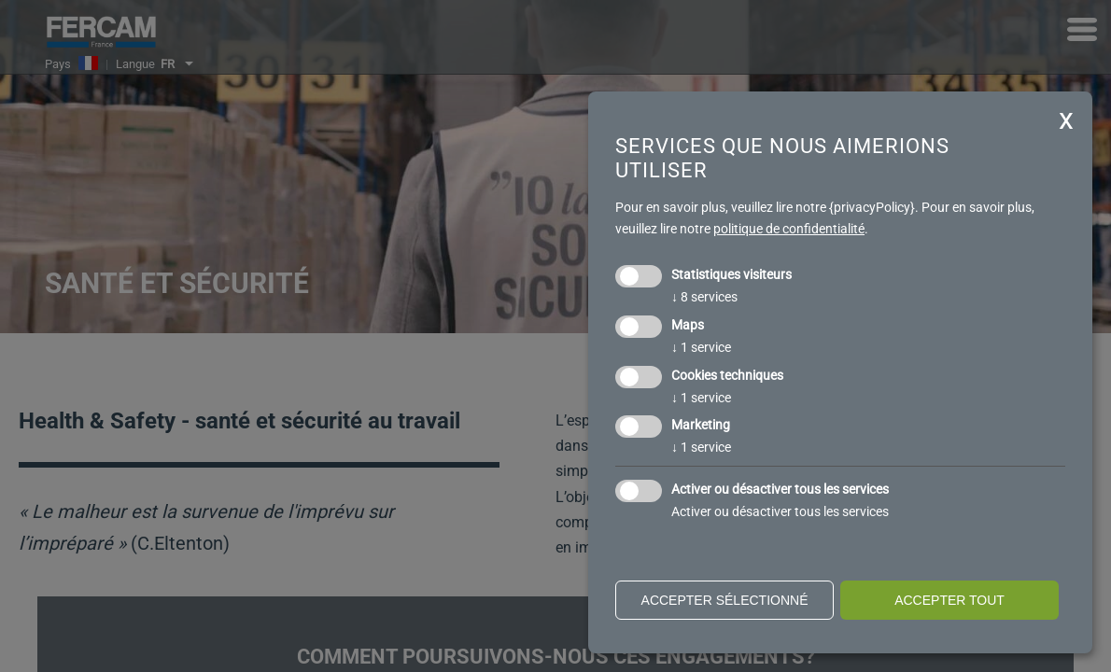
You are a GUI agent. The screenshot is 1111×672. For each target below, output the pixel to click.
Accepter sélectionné (725, 600)
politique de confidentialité (789, 228)
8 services (704, 296)
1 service (701, 347)
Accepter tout (949, 600)
